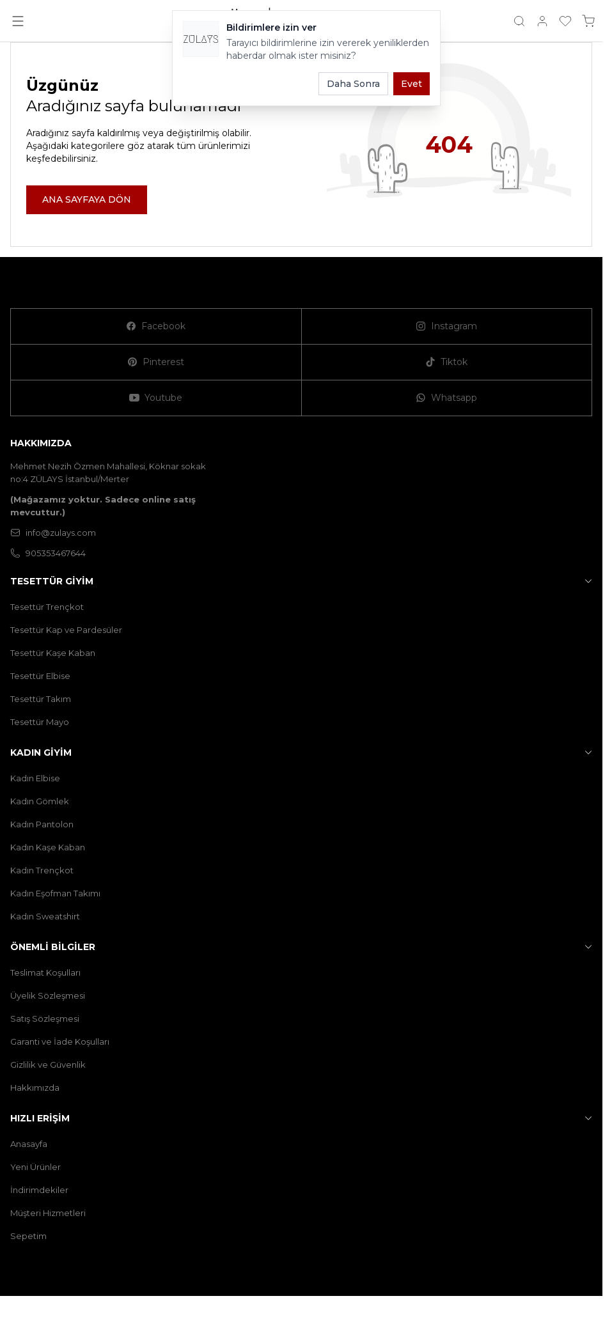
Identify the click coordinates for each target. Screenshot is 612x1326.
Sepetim (28, 1236)
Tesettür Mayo (39, 722)
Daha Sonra (353, 84)
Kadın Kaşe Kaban (47, 847)
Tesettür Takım (40, 699)
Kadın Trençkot (42, 870)
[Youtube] (156, 398)
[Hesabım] (542, 21)
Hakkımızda (34, 1087)
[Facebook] (156, 327)
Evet (411, 84)
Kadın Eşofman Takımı (55, 893)
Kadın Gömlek (39, 801)
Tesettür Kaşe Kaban (52, 653)
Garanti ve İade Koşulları (59, 1041)
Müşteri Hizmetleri (48, 1213)
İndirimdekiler (39, 1190)
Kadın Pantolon (42, 824)
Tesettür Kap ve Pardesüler (66, 630)
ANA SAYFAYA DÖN (86, 199)
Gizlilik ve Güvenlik (48, 1064)
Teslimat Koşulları (45, 972)
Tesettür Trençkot (47, 607)
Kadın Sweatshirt (45, 916)
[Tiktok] (447, 362)
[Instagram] (447, 327)
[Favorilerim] (565, 21)
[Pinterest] (156, 362)
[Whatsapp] (447, 398)
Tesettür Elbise (40, 676)
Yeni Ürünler (35, 1167)
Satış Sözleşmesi (44, 1018)
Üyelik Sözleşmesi (47, 995)
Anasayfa (28, 1144)
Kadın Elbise (35, 778)
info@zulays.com (53, 532)
